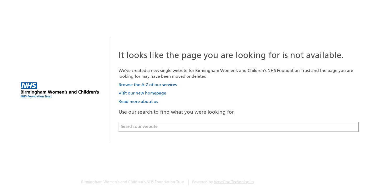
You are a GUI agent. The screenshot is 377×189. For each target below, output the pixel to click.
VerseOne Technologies (234, 182)
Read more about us (138, 102)
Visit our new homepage (142, 93)
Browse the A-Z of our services (148, 85)
